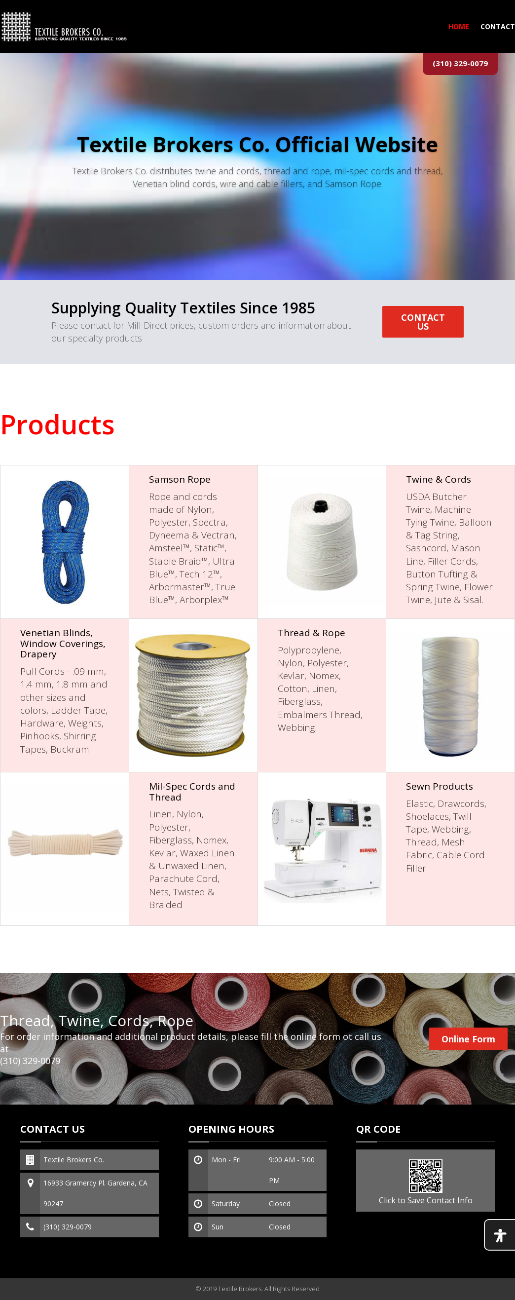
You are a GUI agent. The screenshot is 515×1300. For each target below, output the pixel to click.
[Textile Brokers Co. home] (64, 26)
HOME (458, 26)
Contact (497, 26)
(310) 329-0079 (460, 63)
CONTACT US (423, 321)
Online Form (468, 1039)
